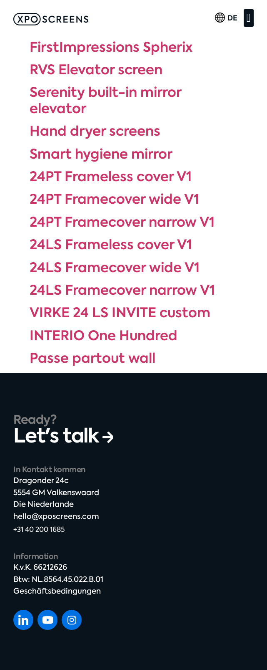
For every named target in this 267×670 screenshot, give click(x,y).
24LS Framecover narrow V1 (122, 290)
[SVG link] (50, 19)
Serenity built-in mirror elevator (105, 100)
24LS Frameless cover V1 (111, 244)
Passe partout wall (92, 358)
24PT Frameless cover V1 (111, 176)
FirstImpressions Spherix (111, 47)
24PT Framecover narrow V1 (122, 222)
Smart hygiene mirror (101, 154)
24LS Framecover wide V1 (115, 267)
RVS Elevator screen (96, 70)
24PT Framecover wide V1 (114, 199)
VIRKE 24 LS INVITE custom (120, 312)
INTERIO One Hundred (103, 335)
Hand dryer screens (95, 131)
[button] (249, 18)
